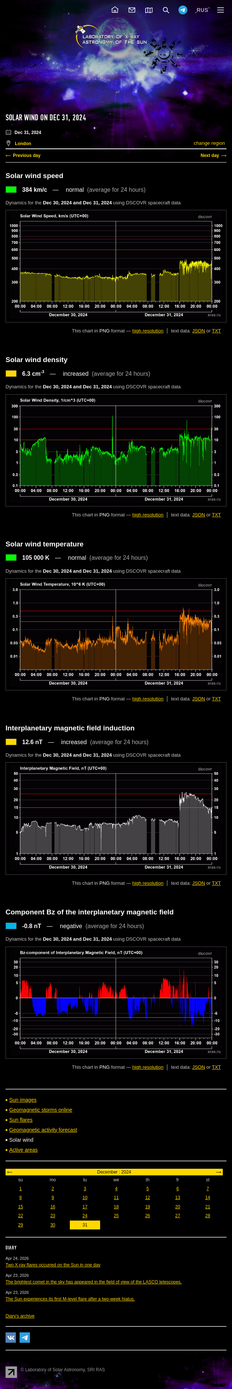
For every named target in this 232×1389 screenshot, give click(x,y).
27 (177, 1215)
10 (84, 1197)
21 (207, 1206)
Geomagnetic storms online (40, 1110)
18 (116, 1206)
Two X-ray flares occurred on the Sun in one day (53, 1265)
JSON (198, 331)
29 (20, 1225)
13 (177, 1197)
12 (147, 1197)
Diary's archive (20, 1316)
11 (116, 1197)
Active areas (23, 1150)
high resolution (148, 331)
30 (52, 1225)
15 (20, 1206)
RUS (202, 10)
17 (84, 1206)
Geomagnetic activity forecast (43, 1130)
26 (147, 1215)
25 (116, 1215)
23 (52, 1215)
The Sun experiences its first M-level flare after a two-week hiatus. (70, 1299)
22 (20, 1215)
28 (207, 1215)
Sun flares (21, 1120)
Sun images (23, 1100)
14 (207, 1197)
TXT (216, 331)
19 (147, 1206)
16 (52, 1206)
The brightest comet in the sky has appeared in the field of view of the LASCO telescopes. (94, 1282)
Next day (210, 155)
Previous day (27, 155)
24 (84, 1215)
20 (177, 1206)
